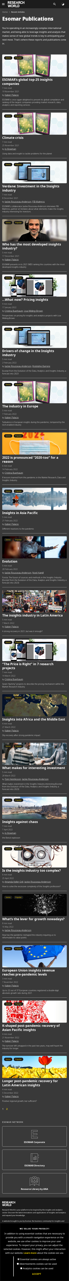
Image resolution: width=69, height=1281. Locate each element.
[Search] (54, 4)
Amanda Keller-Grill (14, 881)
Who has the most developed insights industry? (31, 246)
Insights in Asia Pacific (20, 513)
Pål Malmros (38, 201)
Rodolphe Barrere (41, 366)
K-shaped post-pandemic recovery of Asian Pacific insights (31, 1028)
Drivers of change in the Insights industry (28, 353)
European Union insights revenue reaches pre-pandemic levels (28, 972)
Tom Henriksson (13, 779)
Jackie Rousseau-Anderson (18, 201)
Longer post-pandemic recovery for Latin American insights (30, 1083)
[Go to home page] (16, 4)
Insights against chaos (20, 822)
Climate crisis (12, 138)
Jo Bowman (10, 149)
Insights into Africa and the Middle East (33, 719)
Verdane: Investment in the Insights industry (30, 188)
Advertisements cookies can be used (38, 1264)
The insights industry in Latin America (32, 615)
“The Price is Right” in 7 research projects (27, 666)
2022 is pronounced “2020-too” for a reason (30, 459)
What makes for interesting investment (33, 768)
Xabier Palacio (12, 95)
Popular (18, 58)
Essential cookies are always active (38, 1259)
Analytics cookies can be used (38, 1268)
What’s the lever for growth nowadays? (33, 919)
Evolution (9, 561)
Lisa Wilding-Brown (33, 311)
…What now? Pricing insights (25, 299)
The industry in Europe (20, 406)
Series (8, 58)
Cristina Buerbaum (14, 311)
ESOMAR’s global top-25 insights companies (27, 81)
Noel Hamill (38, 572)
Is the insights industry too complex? (31, 870)
